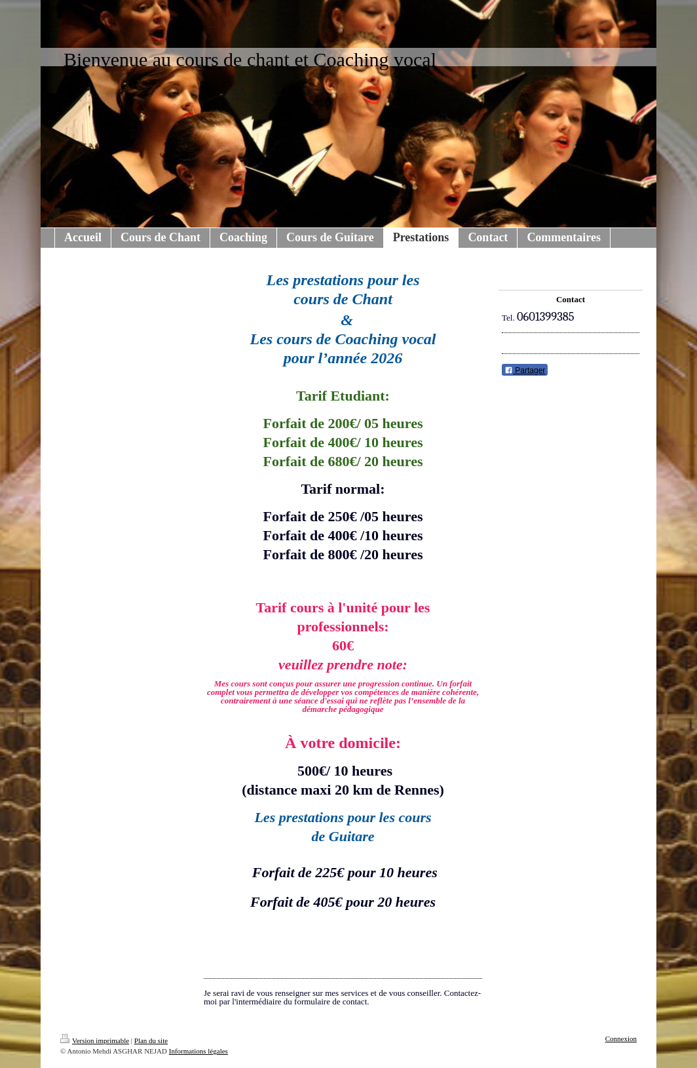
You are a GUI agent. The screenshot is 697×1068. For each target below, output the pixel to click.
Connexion (621, 1038)
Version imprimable (94, 1040)
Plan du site (151, 1040)
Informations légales (198, 1051)
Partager (524, 370)
